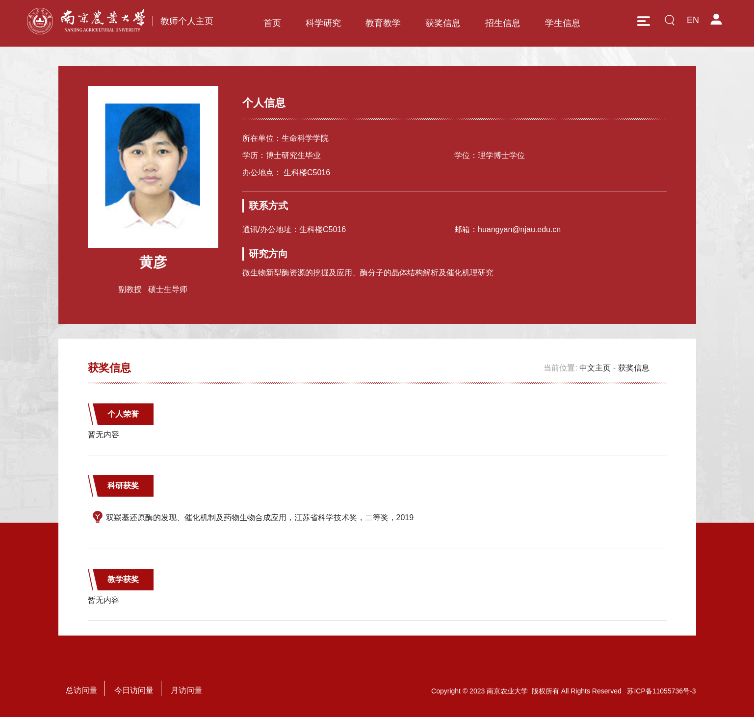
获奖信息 (443, 23)
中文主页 (595, 368)
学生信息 (562, 23)
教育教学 (383, 23)
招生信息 (502, 23)
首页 (272, 23)
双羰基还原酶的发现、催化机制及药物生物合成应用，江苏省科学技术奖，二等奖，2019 (260, 517)
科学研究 (323, 23)
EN (693, 20)
